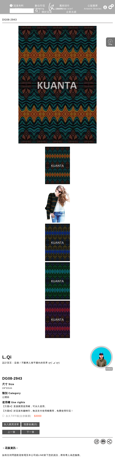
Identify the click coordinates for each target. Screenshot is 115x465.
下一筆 (30, 432)
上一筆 (11, 432)
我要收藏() (30, 424)
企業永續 (71, 13)
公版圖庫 (93, 7)
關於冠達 (47, 13)
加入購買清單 (11, 424)
